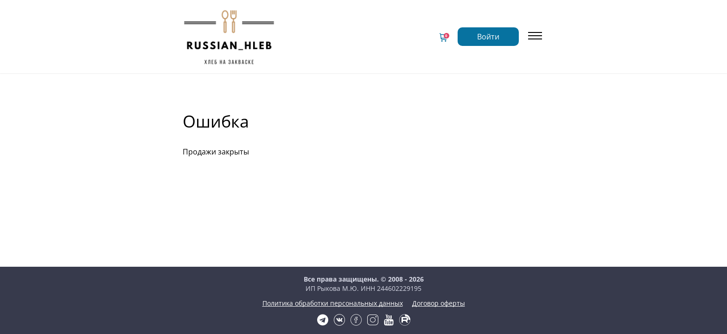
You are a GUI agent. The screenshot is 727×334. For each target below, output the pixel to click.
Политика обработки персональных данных (363, 304)
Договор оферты (363, 314)
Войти (514, 31)
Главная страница (304, 23)
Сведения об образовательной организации (353, 39)
